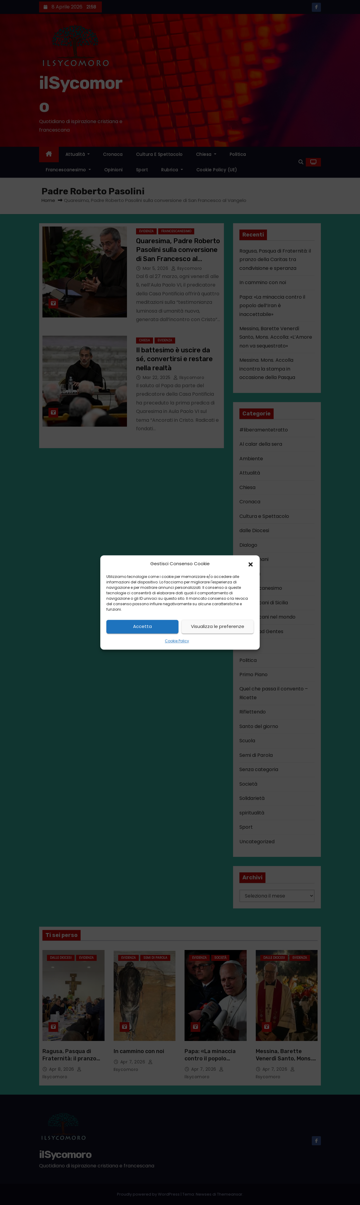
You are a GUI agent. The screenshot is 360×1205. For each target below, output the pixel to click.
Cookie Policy (177, 640)
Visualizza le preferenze (217, 626)
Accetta (142, 626)
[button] (251, 564)
